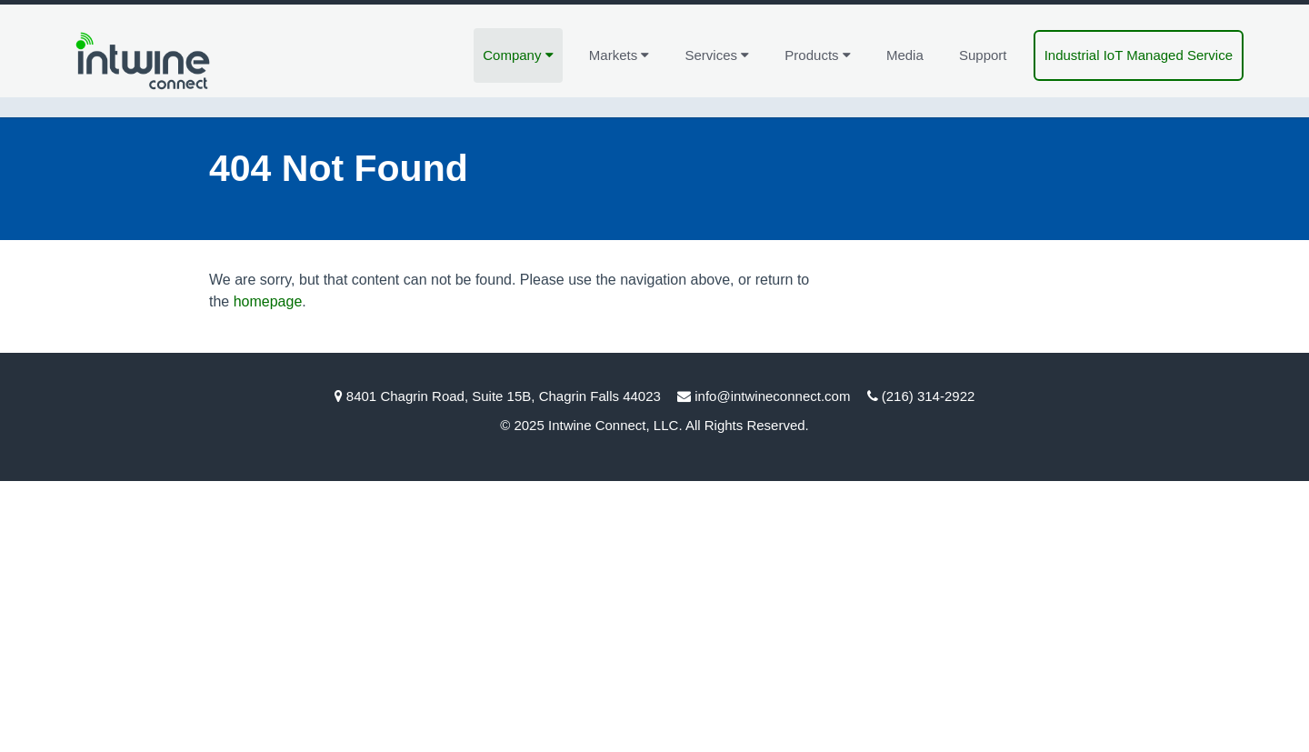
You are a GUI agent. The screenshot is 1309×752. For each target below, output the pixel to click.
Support (983, 55)
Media (905, 55)
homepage (268, 301)
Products (817, 54)
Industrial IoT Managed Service (1138, 55)
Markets (619, 54)
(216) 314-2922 (928, 396)
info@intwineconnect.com (772, 396)
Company (518, 54)
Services (717, 54)
